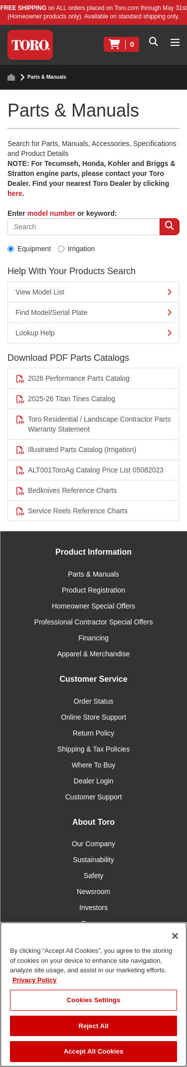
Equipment (29, 249)
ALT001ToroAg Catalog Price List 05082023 (89, 470)
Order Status (93, 701)
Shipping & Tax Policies (93, 749)
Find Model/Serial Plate (93, 312)
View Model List (93, 292)
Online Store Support (93, 717)
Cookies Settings (94, 1000)
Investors (93, 908)
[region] (93, 994)
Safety (94, 876)
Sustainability (93, 860)
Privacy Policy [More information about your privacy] (34, 980)
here (14, 193)
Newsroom (93, 892)
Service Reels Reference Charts (71, 511)
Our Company (93, 844)
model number (51, 213)
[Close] (175, 936)
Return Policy (93, 733)
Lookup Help (93, 333)
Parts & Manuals (93, 574)
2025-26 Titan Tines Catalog (65, 399)
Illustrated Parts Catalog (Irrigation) (75, 450)
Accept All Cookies (94, 1051)
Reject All (93, 1026)
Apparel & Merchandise (93, 654)
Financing (93, 638)
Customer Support (93, 797)
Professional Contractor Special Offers (93, 622)
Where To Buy (94, 765)
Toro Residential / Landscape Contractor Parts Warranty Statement (93, 424)
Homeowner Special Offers (93, 606)
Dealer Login (93, 781)
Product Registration (93, 590)
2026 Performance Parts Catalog (72, 378)
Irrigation (76, 249)
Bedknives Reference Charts (66, 490)
